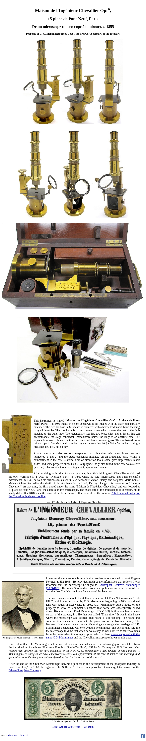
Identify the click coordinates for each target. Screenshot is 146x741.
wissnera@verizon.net (17, 735)
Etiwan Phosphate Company (25, 670)
